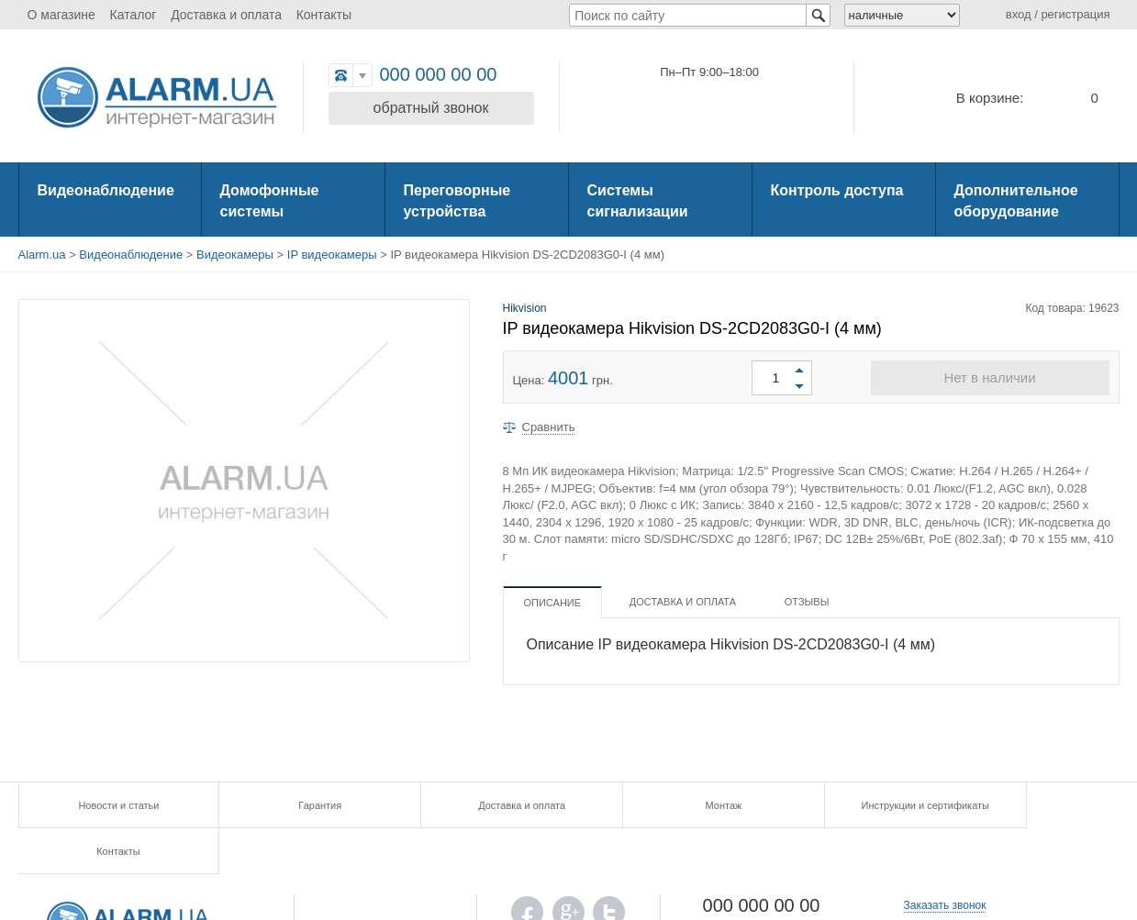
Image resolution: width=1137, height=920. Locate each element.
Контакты (323, 14)
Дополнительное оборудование (1016, 201)
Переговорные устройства (457, 201)
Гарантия (293, 805)
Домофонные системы (269, 201)
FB (527, 871)
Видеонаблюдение (106, 190)
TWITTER (609, 871)
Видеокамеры (234, 254)
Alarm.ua (42, 254)
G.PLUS (568, 871)
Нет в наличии (989, 377)
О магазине (61, 14)
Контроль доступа (837, 190)
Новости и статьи (109, 805)
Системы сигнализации (637, 201)
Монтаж (659, 805)
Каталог (133, 14)
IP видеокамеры (332, 254)
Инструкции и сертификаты (843, 805)
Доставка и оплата (226, 14)
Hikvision (525, 308)
